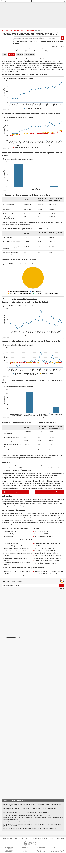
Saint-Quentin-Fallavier (27, 30)
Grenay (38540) (8, 533)
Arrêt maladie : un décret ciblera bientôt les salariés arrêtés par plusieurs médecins (26, 821)
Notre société (21, 838)
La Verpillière (23, 41)
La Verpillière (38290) (10, 531)
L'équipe (15, 838)
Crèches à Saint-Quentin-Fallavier (45, 550)
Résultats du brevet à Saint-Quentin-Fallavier (48, 571)
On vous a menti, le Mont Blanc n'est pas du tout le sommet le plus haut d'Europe (26, 812)
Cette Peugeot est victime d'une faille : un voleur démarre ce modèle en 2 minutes (26, 815)
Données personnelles (47, 838)
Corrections (26, 840)
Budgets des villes (10, 30)
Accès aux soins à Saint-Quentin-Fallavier (47, 558)
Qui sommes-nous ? (7, 838)
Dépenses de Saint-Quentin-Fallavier (49, 492)
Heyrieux (36, 41)
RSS (22, 840)
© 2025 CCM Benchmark (54, 840)
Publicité (27, 838)
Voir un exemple (60, 588)
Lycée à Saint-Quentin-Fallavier (44, 548)
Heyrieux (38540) (8, 536)
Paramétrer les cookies (59, 838)
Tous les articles (16, 840)
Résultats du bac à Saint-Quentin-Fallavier (16, 576)
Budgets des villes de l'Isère (43, 536)
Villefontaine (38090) (41, 533)
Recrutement (38, 838)
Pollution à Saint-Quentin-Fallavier (45, 563)
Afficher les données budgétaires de (12, 49)
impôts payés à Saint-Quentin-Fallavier (24, 299)
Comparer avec (36, 49)
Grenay (30, 41)
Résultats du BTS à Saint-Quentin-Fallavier (47, 574)
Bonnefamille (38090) (41, 531)
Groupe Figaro (43, 840)
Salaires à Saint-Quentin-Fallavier (14, 546)
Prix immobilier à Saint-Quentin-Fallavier (16, 548)
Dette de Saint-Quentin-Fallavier (15, 492)
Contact (32, 838)
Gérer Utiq (8, 840)
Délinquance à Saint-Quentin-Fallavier (46, 560)
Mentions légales (34, 840)
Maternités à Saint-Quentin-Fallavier (46, 553)
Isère (17, 30)
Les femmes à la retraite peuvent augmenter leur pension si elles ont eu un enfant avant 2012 (29, 828)
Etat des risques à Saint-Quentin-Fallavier (47, 555)
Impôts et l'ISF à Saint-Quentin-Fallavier (16, 551)
